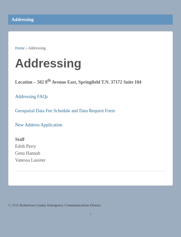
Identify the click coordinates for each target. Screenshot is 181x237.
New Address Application (38, 124)
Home (20, 48)
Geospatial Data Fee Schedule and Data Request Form (65, 110)
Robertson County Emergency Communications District (60, 205)
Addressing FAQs (31, 96)
